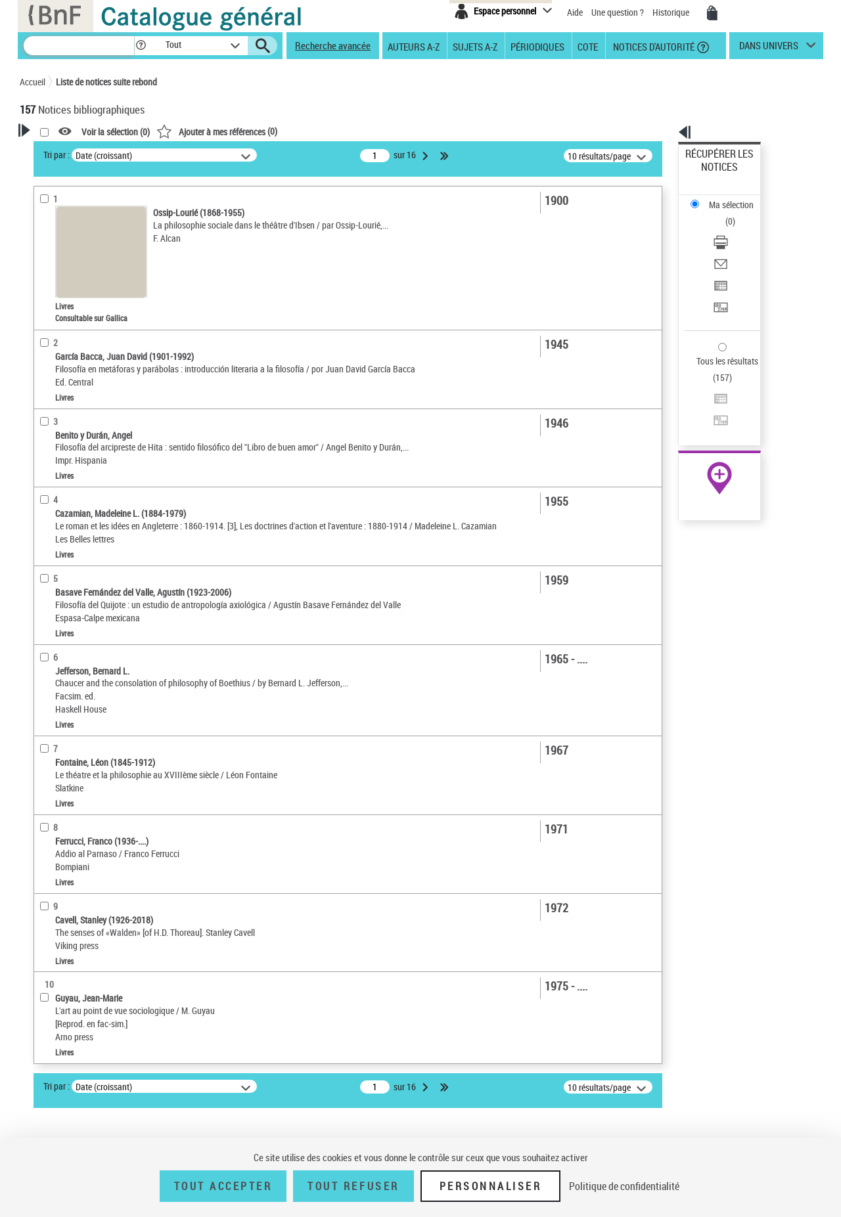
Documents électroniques (83, 314)
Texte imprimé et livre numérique (100, 294)
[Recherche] (79, 45)
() (385, 131)
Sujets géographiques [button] (77, 465)
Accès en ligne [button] (62, 252)
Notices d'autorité (652, 46)
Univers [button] (48, 509)
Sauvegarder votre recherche (102, 203)
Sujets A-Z (475, 46)
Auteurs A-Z (414, 46)
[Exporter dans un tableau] (737, 229)
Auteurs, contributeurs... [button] (83, 377)
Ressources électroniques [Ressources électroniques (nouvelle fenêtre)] (713, 416)
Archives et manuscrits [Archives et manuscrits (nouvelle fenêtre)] (708, 401)
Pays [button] (43, 553)
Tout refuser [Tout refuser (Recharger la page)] (353, 1186)
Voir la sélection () (284, 131)
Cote (588, 46)
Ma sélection (710, 174)
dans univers (768, 48)
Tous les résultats (719, 281)
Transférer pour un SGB (730, 244)
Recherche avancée (333, 45)
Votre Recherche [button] (73, 152)
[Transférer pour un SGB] (737, 245)
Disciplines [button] (55, 531)
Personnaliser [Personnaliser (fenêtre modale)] (491, 1186)
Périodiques (537, 46)
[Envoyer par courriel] (737, 213)
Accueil (32, 82)
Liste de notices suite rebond (106, 82)
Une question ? (617, 12)
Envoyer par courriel (724, 213)
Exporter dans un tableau (733, 229)
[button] (141, 45)
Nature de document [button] (74, 274)
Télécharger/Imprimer (726, 197)
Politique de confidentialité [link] (624, 1186)
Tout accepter (223, 1186)
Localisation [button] (58, 334)
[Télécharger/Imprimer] (737, 197)
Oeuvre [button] (47, 356)
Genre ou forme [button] (64, 487)
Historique (671, 12)
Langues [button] (50, 400)
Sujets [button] (46, 443)
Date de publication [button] (72, 421)
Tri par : (225, 154)
